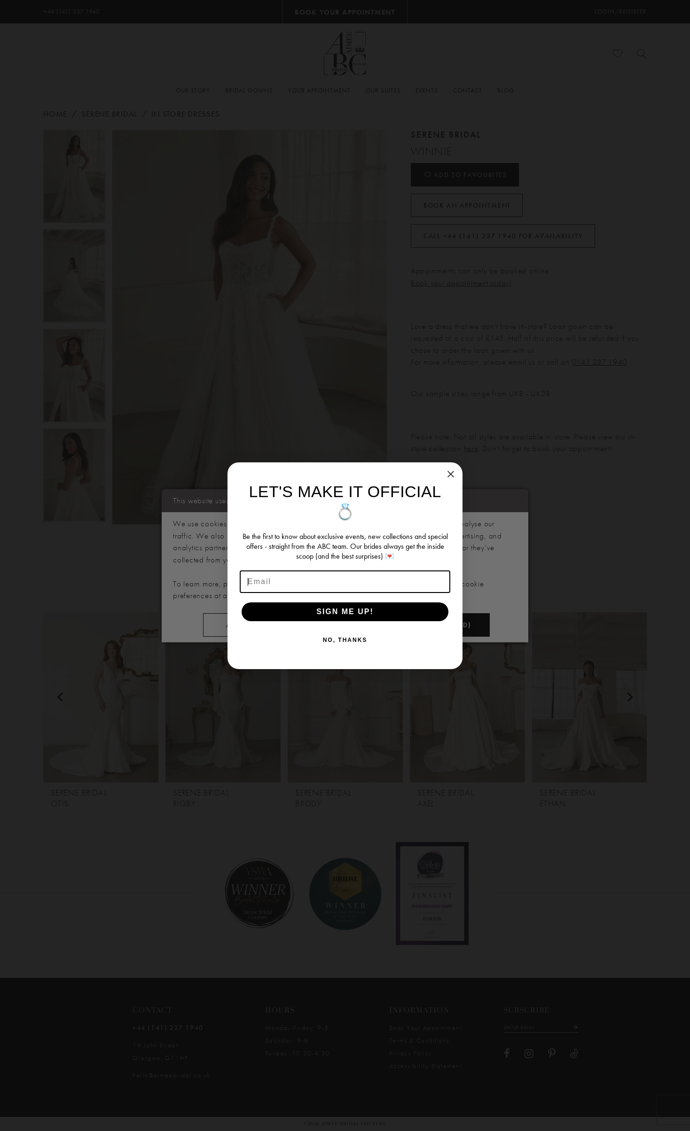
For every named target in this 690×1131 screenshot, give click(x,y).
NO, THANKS (345, 640)
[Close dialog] (451, 474)
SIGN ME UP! (345, 612)
